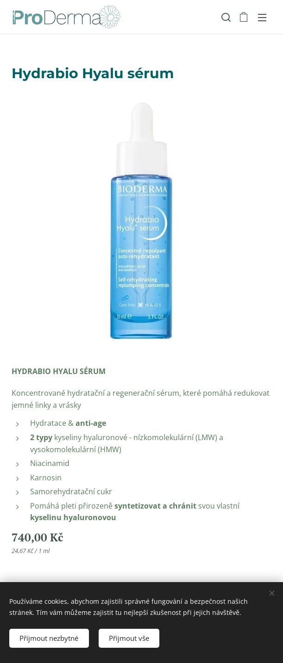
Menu (262, 17)
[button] (225, 17)
